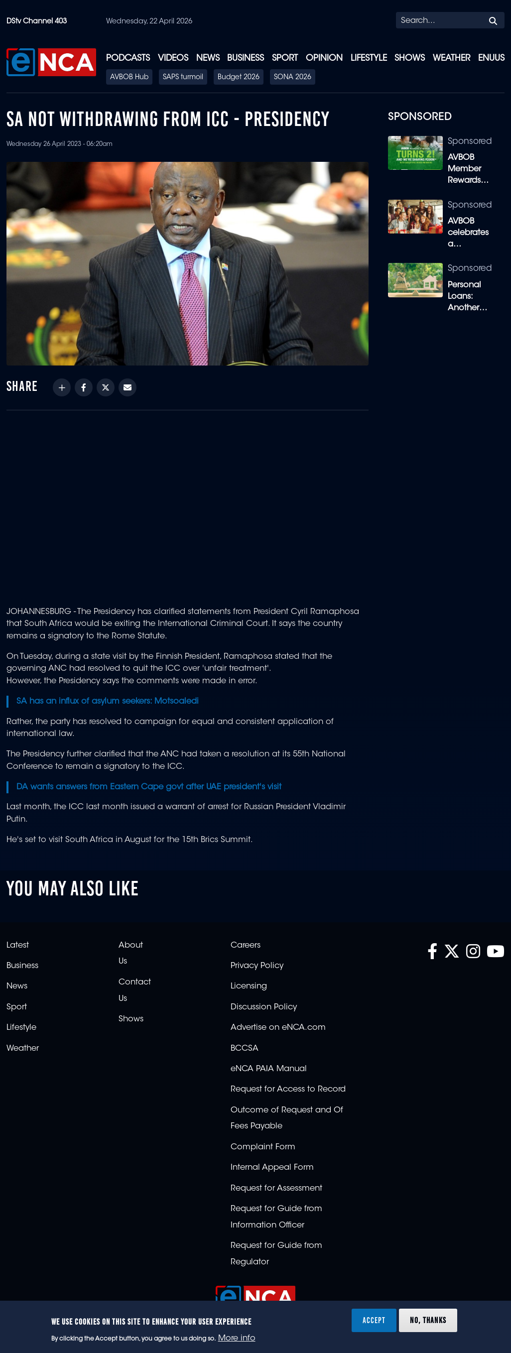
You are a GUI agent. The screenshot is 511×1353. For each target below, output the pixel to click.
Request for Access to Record (288, 1090)
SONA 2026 (292, 77)
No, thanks (428, 1320)
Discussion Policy (264, 1007)
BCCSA (244, 1049)
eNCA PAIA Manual (269, 1069)
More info (237, 1339)
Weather (451, 58)
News (208, 58)
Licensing (249, 986)
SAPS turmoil (183, 77)
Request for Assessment (276, 1189)
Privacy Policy (257, 966)
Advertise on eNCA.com (278, 1028)
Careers (245, 946)
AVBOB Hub (129, 77)
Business (245, 58)
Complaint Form (263, 1147)
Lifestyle (369, 58)
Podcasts (128, 58)
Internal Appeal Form (272, 1168)
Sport (285, 58)
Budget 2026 (238, 77)
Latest (17, 946)
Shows (409, 58)
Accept (374, 1320)
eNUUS (491, 58)
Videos (173, 58)
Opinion (324, 58)
